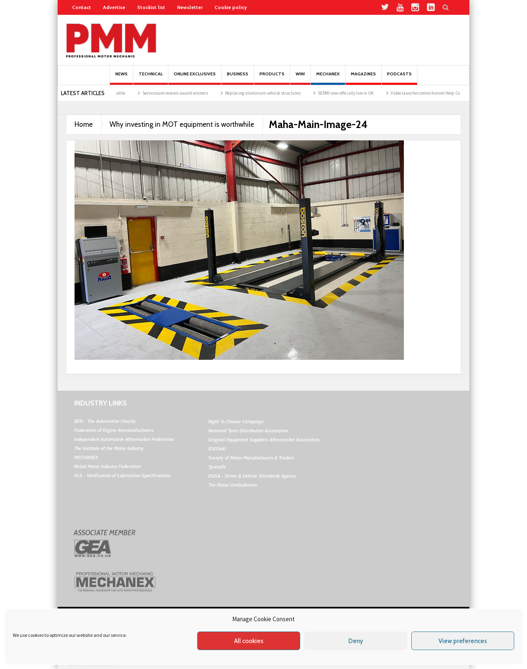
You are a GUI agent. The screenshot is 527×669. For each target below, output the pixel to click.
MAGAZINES (363, 78)
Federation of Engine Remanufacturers (114, 430)
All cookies (249, 641)
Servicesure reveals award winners (180, 93)
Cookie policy (231, 7)
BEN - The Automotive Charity (105, 421)
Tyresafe (217, 467)
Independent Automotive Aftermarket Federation (124, 439)
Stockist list (151, 7)
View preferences (462, 641)
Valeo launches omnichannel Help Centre (434, 93)
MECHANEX (86, 457)
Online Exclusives (194, 78)
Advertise (114, 7)
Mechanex (328, 78)
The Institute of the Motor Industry (109, 448)
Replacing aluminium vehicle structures (267, 93)
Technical (150, 78)
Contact (81, 7)
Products (272, 78)
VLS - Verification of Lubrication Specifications (122, 475)
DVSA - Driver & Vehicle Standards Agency (252, 476)
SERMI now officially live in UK (350, 93)
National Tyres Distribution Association (248, 430)
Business (238, 78)
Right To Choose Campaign (236, 421)
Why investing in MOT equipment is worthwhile (182, 124)
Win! (300, 78)
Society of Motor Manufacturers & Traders (251, 458)
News (121, 78)
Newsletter (190, 7)
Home (84, 124)
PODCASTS (399, 78)
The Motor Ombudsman (232, 485)
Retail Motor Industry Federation (107, 466)
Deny (355, 641)
